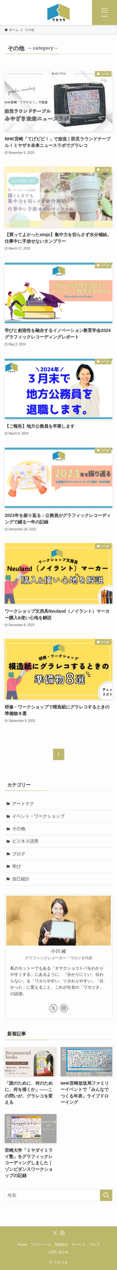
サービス (78, 1244)
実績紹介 (61, 1244)
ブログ (18, 854)
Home (22, 1244)
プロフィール (41, 1244)
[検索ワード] (58, 1195)
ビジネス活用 (25, 841)
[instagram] (64, 1008)
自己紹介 (21, 879)
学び (16, 866)
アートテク (23, 803)
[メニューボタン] (104, 12)
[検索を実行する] (106, 1195)
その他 (18, 828)
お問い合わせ (58, 1252)
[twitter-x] (53, 1008)
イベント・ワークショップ (38, 816)
